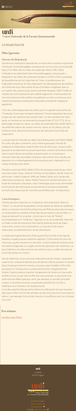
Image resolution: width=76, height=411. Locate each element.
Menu (7, 6)
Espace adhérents (38, 404)
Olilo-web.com (41, 409)
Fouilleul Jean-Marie (11, 317)
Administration (37, 407)
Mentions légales (38, 401)
